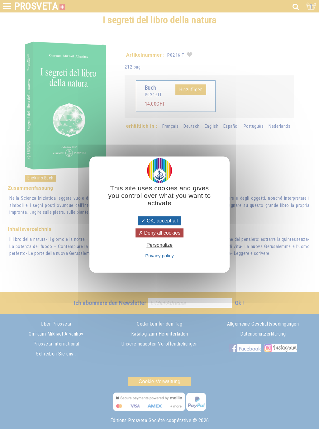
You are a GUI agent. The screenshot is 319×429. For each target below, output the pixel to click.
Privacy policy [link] (159, 255)
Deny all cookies (159, 233)
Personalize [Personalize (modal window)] (159, 245)
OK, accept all (159, 220)
